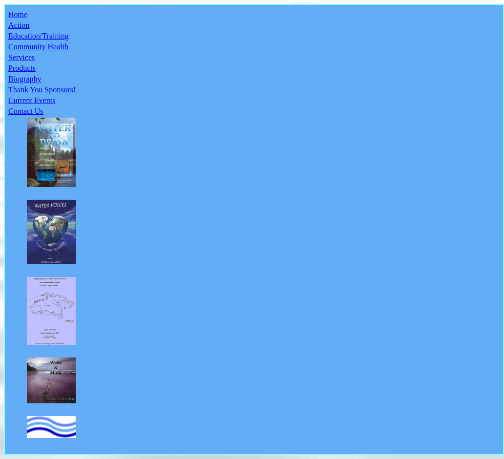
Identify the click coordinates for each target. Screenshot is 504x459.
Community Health (38, 46)
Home (17, 14)
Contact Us (25, 111)
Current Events (31, 100)
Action (19, 25)
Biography (25, 79)
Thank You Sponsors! (42, 89)
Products (22, 68)
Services (21, 57)
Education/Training (38, 36)
